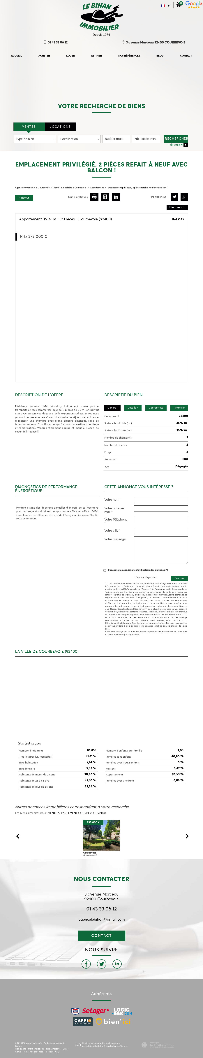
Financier (179, 408)
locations (60, 126)
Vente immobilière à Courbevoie (70, 188)
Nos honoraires (53, 1049)
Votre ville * (112, 530)
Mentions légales (36, 1049)
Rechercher (176, 138)
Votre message (115, 539)
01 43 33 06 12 (101, 909)
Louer (70, 56)
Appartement (97, 188)
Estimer (96, 56)
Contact (186, 56)
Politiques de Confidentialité (157, 632)
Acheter (44, 56)
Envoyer (179, 578)
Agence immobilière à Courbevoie (32, 188)
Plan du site (20, 1049)
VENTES (29, 126)
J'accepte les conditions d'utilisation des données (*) (138, 570)
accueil (16, 56)
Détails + (133, 408)
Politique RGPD (52, 1052)
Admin (18, 1052)
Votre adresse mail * (114, 510)
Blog (159, 56)
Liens (65, 1049)
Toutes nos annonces (33, 1052)
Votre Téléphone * (115, 521)
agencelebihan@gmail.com (101, 919)
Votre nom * (112, 499)
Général (112, 408)
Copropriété (156, 408)
